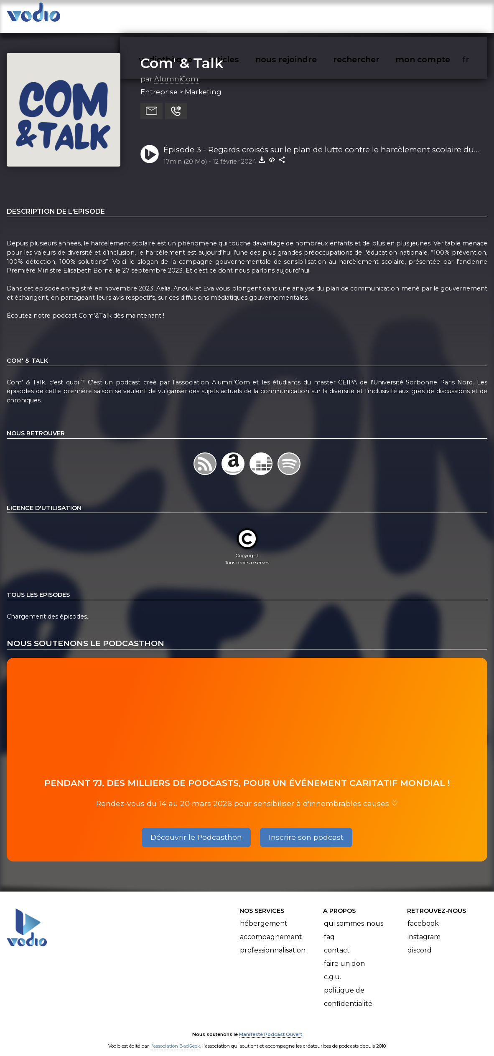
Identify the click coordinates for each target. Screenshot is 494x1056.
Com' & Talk (181, 54)
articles (242, 15)
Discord (419, 942)
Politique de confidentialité (348, 988)
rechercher (371, 15)
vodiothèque (185, 15)
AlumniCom (176, 70)
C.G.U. (332, 969)
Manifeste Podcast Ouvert (270, 1026)
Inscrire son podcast (306, 829)
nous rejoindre (303, 15)
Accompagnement (271, 928)
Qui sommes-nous (353, 915)
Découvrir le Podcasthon (196, 829)
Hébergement (264, 915)
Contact (337, 942)
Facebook (423, 915)
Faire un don (344, 955)
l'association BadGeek (175, 1038)
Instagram (424, 928)
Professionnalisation (273, 942)
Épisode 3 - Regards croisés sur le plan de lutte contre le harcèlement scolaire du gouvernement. (318, 141)
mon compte (436, 15)
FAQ (329, 928)
